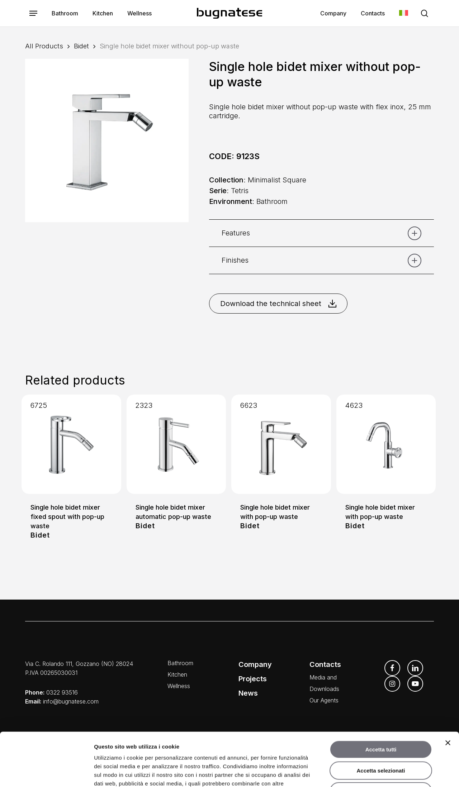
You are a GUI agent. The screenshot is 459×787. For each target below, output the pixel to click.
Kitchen (177, 674)
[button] (33, 13)
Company (255, 664)
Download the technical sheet (278, 303)
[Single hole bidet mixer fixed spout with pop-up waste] (71, 444)
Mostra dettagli (377, 773)
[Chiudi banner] (447, 692)
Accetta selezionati (380, 720)
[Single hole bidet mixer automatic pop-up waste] (176, 444)
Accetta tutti (381, 699)
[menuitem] (403, 13)
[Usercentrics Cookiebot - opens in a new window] (46, 773)
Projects (252, 678)
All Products (44, 46)
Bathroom (180, 663)
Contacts (325, 664)
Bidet (81, 46)
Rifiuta (381, 741)
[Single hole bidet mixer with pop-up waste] (281, 444)
